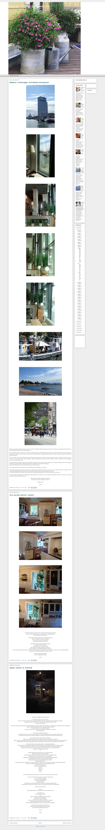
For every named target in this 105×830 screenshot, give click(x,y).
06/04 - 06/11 (79, 286)
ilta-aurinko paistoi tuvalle (21, 495)
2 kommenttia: (24, 660)
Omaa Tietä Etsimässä (29, 6)
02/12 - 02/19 (79, 300)
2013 (78, 326)
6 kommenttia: (24, 487)
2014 (78, 324)
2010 (78, 332)
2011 (78, 330)
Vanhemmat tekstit (67, 823)
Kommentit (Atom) (41, 826)
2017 (78, 228)
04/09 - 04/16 (79, 292)
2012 (78, 328)
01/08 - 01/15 (79, 315)
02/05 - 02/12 (79, 303)
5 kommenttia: (24, 817)
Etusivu (40, 823)
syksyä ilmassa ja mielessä (20, 668)
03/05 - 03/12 (79, 298)
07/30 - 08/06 (79, 283)
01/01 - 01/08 (79, 318)
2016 (78, 321)
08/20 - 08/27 (79, 246)
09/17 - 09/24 (79, 234)
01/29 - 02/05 (79, 306)
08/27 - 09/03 (79, 243)
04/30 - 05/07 (79, 289)
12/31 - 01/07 (79, 231)
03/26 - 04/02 (79, 295)
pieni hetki (82, 187)
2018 (78, 227)
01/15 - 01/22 (79, 312)
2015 (78, 323)
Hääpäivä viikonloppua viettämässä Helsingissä (29, 82)
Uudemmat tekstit (13, 823)
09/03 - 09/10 (79, 240)
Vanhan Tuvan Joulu (14, 75)
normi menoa (82, 151)
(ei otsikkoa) (82, 104)
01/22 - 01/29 (79, 309)
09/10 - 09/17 (79, 237)
